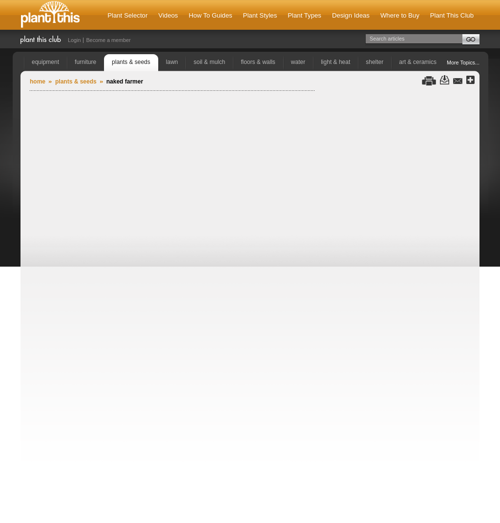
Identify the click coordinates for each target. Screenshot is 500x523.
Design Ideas (351, 15)
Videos (168, 15)
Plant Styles (260, 15)
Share (470, 80)
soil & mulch (209, 62)
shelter (374, 62)
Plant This (50, 15)
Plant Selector (127, 15)
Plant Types (304, 15)
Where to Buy (399, 15)
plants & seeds (131, 62)
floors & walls (258, 62)
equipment (45, 62)
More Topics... (463, 62)
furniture (85, 62)
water (298, 62)
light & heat (335, 62)
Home (37, 81)
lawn (172, 62)
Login (74, 40)
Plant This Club (452, 15)
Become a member (108, 40)
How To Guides (210, 15)
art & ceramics (418, 62)
